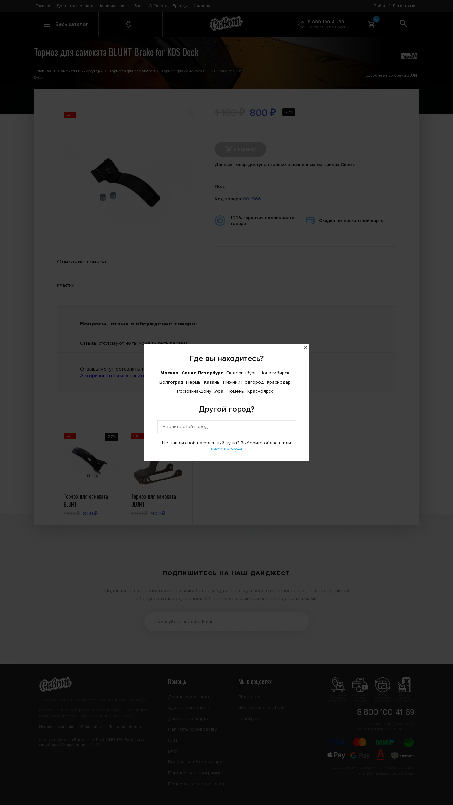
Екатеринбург (241, 373)
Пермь (193, 382)
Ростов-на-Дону (194, 391)
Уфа (218, 391)
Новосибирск (274, 373)
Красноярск (260, 391)
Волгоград (171, 382)
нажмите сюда (226, 448)
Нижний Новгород (243, 382)
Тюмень (235, 391)
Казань (212, 382)
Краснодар (279, 382)
